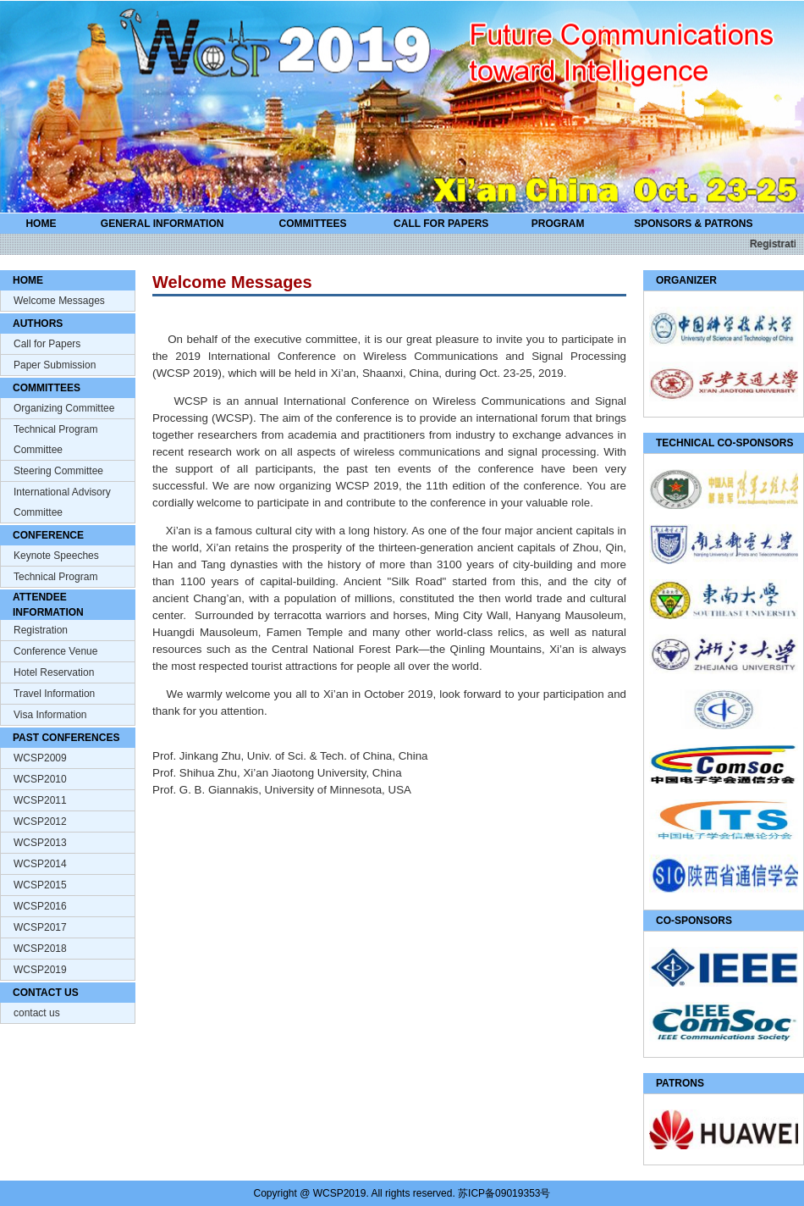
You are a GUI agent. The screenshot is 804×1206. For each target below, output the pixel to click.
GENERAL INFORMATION (162, 224)
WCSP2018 (40, 948)
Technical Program (55, 577)
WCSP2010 (40, 779)
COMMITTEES (313, 224)
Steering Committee (58, 471)
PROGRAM (558, 224)
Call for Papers (47, 344)
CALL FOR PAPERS (441, 224)
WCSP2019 (40, 970)
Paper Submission (55, 365)
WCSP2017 (40, 927)
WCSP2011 (40, 800)
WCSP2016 (40, 906)
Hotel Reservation (54, 672)
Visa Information (50, 715)
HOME (40, 224)
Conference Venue (55, 651)
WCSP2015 (40, 885)
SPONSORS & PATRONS (693, 224)
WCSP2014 (40, 864)
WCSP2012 (40, 821)
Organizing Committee (64, 408)
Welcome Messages (59, 301)
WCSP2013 (40, 843)
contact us (37, 1013)
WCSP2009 (40, 758)
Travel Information (54, 694)
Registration (41, 630)
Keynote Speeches (56, 556)
